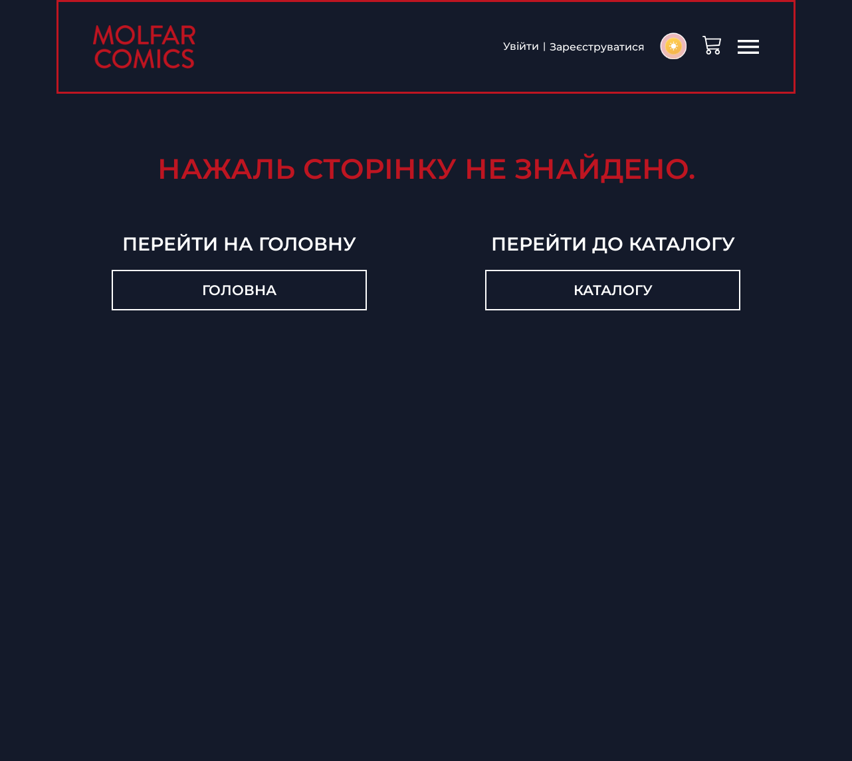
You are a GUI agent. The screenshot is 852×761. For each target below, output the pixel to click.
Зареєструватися (596, 47)
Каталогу (613, 290)
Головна (239, 290)
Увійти (520, 47)
